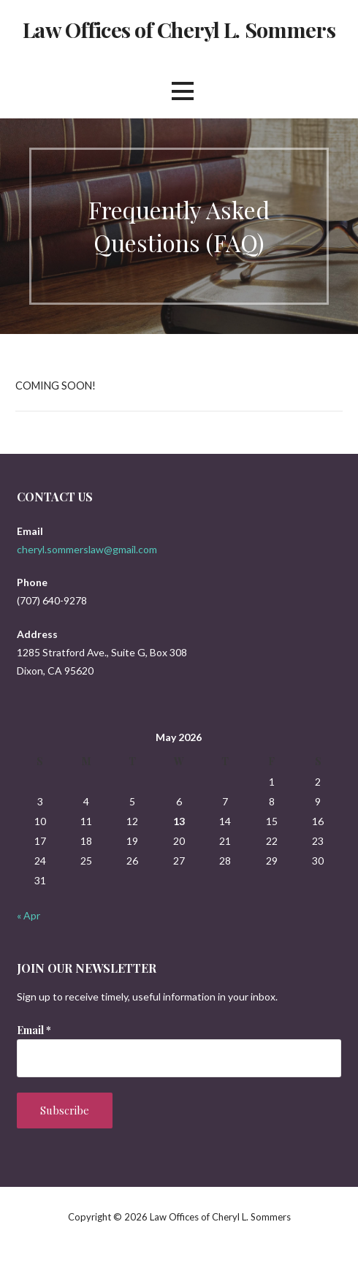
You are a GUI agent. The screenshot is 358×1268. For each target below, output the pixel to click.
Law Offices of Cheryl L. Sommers (179, 29)
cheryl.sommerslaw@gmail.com (87, 549)
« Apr (28, 915)
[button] (182, 91)
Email (34, 1030)
